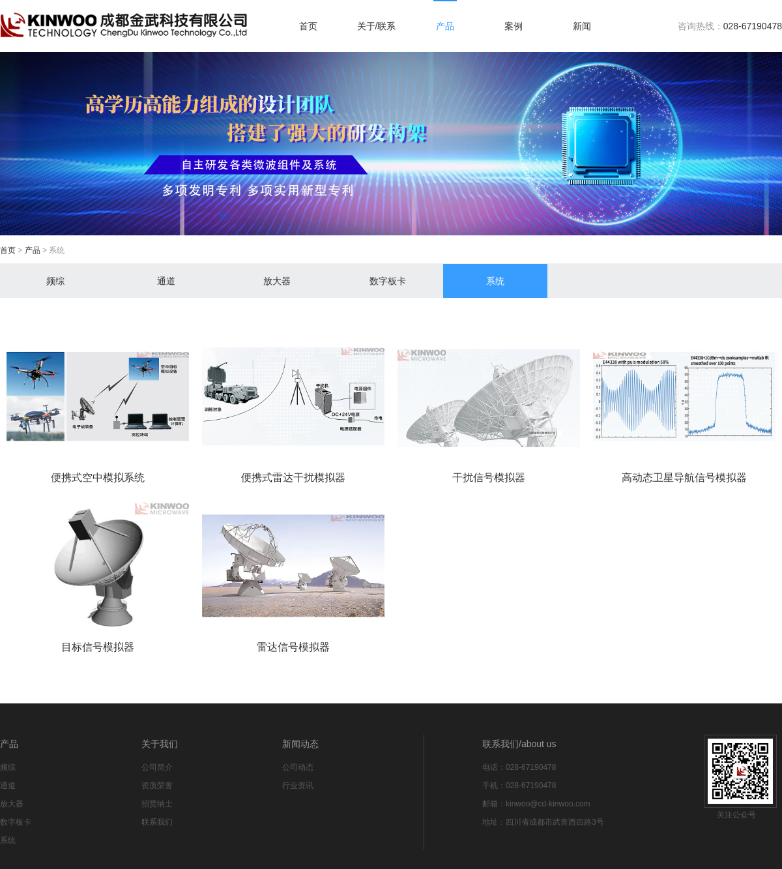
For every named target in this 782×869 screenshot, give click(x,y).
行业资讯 (297, 785)
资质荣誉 (157, 785)
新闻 (582, 26)
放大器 (277, 281)
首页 (308, 26)
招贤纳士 (157, 803)
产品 (445, 26)
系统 (495, 281)
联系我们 (157, 822)
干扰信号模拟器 (488, 477)
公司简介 (157, 767)
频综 (55, 281)
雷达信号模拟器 (293, 647)
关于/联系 (376, 26)
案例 (513, 26)
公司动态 (297, 767)
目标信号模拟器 (97, 647)
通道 (166, 281)
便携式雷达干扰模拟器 (293, 477)
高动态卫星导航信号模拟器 (684, 477)
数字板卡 (387, 281)
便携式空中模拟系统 (98, 477)
